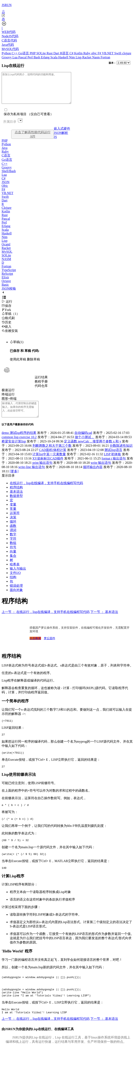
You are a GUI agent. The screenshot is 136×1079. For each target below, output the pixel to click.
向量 (13, 560)
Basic (5, 290)
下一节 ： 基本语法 (104, 621)
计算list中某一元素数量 (49, 463)
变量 (13, 513)
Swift (118, 53)
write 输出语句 (101, 472)
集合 (13, 565)
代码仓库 (41, 392)
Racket (87, 57)
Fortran (105, 57)
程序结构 (16, 496)
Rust (50, 53)
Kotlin (78, 53)
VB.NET (108, 53)
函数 (13, 535)
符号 (13, 556)
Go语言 (24, 53)
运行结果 (41, 383)
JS (55, 143)
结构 (13, 586)
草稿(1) (16, 348)
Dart (56, 53)
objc (94, 53)
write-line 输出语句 (31, 476)
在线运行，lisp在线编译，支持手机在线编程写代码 (46, 492)
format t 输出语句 (114, 467)
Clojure (6, 214)
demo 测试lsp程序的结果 (19, 442)
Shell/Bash (9, 177)
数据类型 (16, 505)
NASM (6, 265)
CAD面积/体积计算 (52, 459)
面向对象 (16, 599)
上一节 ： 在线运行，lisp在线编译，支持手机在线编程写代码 (46, 621)
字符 (13, 547)
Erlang (45, 57)
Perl (31, 57)
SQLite (41, 53)
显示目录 (8, 484)
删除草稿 (33, 365)
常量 (13, 518)
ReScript (7, 279)
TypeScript (9, 276)
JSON (5, 188)
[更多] (14, 480)
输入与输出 (18, 577)
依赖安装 (10, 337)
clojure (126, 53)
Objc (5, 192)
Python (7, 53)
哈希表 (15, 573)
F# (100, 53)
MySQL (7, 257)
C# (72, 53)
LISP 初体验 (112, 463)
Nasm (96, 57)
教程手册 (41, 387)
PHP (33, 53)
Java (4, 154)
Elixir (5, 283)
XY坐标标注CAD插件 (48, 467)
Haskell (63, 57)
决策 (13, 526)
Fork (6, 316)
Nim (72, 57)
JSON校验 (9, 294)
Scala (54, 57)
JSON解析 (61, 139)
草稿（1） (11, 320)
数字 (13, 543)
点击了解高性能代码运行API (33, 140)
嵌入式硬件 (62, 134)
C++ (15, 53)
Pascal (23, 57)
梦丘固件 (49, 647)
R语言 (65, 53)
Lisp (79, 57)
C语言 (6, 161)
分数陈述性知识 (121, 454)
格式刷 (8, 324)
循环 (13, 530)
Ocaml (6, 250)
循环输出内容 (93, 476)
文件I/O (15, 582)
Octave (6, 287)
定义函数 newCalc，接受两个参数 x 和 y (92, 450)
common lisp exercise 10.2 (19, 446)
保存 (6, 312)
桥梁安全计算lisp (14, 450)
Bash (37, 57)
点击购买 (35, 647)
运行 (7, 307)
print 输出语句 (42, 472)
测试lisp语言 (113, 459)
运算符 (15, 522)
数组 (13, 552)
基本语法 (16, 500)
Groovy (7, 57)
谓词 (13, 539)
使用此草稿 (18, 365)
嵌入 (6, 332)
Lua (15, 57)
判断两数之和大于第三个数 (52, 454)
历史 (6, 328)
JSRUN (7, 5)
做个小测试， (84, 446)
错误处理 (16, 594)
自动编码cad (83, 442)
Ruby (87, 53)
